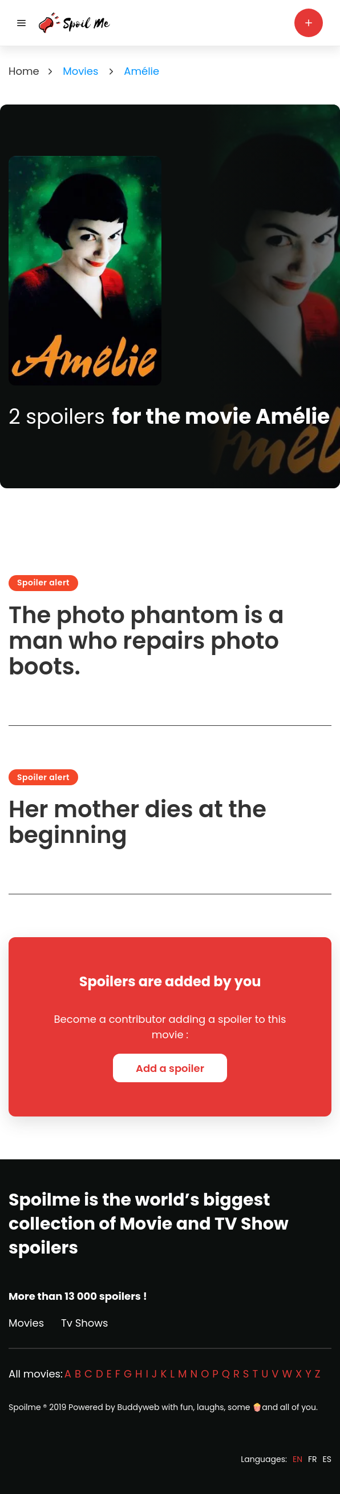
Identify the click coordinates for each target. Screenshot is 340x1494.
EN (297, 1459)
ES (327, 1459)
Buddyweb (139, 1407)
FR (312, 1459)
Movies (26, 1323)
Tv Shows (84, 1323)
